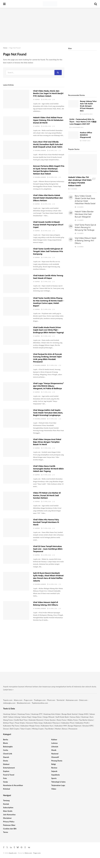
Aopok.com (13, 853)
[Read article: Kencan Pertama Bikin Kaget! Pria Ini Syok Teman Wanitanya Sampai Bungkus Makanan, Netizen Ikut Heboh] (16, 174)
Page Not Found (14, 48)
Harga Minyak (48, 717)
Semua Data (75, 717)
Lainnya (54, 743)
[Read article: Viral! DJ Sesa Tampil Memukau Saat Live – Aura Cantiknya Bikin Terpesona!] (16, 554)
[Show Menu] (4, 4)
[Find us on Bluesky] (18, 847)
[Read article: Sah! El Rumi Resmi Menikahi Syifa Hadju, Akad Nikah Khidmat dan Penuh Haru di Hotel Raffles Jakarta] (16, 581)
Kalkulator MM (61, 726)
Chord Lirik (7, 753)
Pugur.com (28, 700)
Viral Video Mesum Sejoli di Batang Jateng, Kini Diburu (45, 603)
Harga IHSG (83, 714)
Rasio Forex (61, 720)
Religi (53, 764)
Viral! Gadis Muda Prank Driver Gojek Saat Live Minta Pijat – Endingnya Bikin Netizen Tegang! (48, 330)
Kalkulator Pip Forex (11, 726)
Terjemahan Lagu (58, 785)
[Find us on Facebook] (3, 847)
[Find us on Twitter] (7, 847)
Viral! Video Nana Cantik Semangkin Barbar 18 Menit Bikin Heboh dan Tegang (48, 468)
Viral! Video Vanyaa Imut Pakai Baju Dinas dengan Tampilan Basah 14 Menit (47, 442)
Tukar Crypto (25, 729)
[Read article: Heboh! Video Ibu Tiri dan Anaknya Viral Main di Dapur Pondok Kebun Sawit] (82, 164)
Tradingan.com (40, 700)
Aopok (37, 99)
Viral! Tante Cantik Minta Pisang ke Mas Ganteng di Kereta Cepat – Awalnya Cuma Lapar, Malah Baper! (48, 302)
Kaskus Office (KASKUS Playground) (86, 134)
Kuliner (54, 739)
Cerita (5, 750)
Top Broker (49, 729)
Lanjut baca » (8, 689)
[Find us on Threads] (25, 847)
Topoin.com (7, 700)
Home (5, 48)
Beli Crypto (14, 729)
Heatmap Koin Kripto (51, 714)
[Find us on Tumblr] (14, 847)
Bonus (65, 729)
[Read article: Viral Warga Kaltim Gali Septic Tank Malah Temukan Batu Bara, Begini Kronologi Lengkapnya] (16, 418)
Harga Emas (37, 717)
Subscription (8, 807)
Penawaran (72, 729)
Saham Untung (14, 717)
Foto (5, 778)
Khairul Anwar (40, 150)
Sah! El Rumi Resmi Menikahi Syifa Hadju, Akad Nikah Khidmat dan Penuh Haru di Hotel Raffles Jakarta (48, 577)
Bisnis (5, 743)
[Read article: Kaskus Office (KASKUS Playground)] (73, 135)
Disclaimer (7, 818)
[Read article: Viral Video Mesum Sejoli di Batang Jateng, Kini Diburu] (16, 610)
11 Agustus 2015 (86, 114)
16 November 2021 (76, 127)
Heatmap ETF (36, 714)
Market (58, 729)
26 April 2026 (46, 555)
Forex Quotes (50, 720)
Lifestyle (54, 746)
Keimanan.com (72, 700)
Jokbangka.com (9, 703)
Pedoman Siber (9, 825)
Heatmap (84, 717)
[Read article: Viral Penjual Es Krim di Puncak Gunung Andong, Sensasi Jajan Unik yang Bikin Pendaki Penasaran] (16, 362)
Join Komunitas (9, 814)
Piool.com (51, 700)
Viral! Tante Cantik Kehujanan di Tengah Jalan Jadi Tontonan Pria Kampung (48, 251)
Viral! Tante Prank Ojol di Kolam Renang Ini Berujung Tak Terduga (85, 227)
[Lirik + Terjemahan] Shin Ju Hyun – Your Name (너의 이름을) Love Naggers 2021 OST (83, 121)
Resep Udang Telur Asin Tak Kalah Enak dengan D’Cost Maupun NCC (88, 106)
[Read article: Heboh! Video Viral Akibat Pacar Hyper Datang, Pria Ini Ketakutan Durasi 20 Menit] (16, 125)
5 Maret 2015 (85, 140)
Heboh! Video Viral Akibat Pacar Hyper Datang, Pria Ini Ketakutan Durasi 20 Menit (48, 120)
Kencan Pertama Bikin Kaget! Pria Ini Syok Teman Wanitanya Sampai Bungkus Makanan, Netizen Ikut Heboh (48, 170)
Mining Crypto (38, 729)
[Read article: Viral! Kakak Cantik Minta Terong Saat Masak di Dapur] (16, 283)
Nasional (54, 753)
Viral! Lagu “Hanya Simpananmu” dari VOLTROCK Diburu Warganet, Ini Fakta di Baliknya (48, 386)
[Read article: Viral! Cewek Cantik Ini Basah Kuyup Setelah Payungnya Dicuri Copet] (16, 230)
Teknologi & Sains (58, 782)
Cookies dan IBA (10, 828)
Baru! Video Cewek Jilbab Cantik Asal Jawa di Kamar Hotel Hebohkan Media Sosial (85, 200)
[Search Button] (95, 4)
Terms (5, 832)
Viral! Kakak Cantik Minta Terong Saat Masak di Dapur (48, 276)
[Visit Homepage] (50, 4)
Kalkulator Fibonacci (52, 723)
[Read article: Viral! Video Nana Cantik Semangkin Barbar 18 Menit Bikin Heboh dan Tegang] (16, 474)
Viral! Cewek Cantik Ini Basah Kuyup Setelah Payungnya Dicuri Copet (48, 224)
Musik (53, 750)
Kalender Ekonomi (36, 720)
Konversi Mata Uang (34, 723)
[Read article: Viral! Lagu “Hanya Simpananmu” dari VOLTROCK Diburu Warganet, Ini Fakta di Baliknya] (16, 391)
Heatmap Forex (24, 714)
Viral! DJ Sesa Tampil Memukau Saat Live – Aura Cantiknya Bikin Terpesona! (48, 549)
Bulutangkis (8, 746)
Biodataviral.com (23, 703)
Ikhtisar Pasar (8, 723)
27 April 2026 (46, 257)
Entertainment (9, 768)
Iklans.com (18, 700)
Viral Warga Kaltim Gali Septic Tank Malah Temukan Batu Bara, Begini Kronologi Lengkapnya (48, 412)
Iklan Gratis (7, 811)
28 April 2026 (46, 99)
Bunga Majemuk (74, 726)
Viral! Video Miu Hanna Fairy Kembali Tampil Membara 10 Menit (46, 522)
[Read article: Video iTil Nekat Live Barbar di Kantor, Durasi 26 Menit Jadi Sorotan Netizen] (16, 501)
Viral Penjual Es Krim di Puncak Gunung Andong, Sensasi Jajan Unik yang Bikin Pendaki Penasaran (47, 358)
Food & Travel (8, 775)
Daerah (6, 757)
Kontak (6, 804)
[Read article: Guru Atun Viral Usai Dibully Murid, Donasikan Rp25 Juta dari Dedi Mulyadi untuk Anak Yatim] (16, 150)
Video (53, 789)
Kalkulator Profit (82, 723)
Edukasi (6, 764)
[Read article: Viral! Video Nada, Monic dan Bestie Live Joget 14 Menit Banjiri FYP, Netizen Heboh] (16, 99)
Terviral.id (60, 700)
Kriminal (6, 789)
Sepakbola (55, 775)
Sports (54, 778)
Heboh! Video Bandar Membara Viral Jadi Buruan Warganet (84, 214)
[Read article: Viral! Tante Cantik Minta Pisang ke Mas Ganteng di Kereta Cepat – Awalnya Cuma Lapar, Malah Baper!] (16, 306)
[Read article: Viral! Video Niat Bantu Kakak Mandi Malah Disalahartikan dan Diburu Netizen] (16, 203)
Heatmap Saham (9, 714)
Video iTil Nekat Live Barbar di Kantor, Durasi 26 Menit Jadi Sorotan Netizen (47, 495)
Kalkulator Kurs (47, 726)
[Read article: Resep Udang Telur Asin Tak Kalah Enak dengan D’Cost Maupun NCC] (73, 103)
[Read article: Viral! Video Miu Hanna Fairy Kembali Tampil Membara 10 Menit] (16, 527)
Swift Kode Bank (62, 717)
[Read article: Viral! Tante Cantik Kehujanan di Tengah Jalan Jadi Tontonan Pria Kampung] (16, 257)
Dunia (5, 761)
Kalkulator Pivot (67, 723)
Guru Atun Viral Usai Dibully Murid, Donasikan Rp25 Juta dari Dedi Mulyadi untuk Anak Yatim (48, 144)
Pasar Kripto (20, 723)
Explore (6, 771)
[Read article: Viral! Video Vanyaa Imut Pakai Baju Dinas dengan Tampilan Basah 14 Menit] (16, 447)
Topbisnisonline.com (40, 703)
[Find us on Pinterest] (21, 847)
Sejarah (54, 771)
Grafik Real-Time (20, 720)
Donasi (6, 729)
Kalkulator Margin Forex (30, 726)
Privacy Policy (8, 821)
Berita (5, 739)
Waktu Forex (73, 720)
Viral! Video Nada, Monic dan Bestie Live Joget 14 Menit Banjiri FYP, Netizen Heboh (48, 93)
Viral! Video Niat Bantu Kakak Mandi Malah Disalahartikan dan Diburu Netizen (48, 198)
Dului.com (83, 700)
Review (54, 768)
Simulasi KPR (87, 726)
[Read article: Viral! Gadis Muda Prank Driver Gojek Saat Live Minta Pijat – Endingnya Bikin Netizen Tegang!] (16, 335)
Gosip (5, 782)
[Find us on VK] (29, 847)
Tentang (6, 800)
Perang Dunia (56, 761)
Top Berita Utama (86, 720)
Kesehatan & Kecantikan (13, 785)
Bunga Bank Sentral (69, 714)
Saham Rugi (26, 717)
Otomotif (55, 757)
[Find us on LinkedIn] (11, 847)
